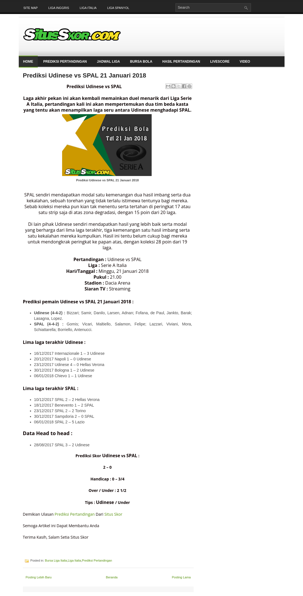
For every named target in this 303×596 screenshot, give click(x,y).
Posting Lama (181, 577)
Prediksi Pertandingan (65, 62)
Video (245, 62)
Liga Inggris (58, 8)
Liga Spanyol (118, 8)
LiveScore (219, 62)
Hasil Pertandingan (181, 62)
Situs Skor (113, 514)
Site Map (31, 8)
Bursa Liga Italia (56, 560)
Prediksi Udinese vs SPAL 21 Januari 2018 (84, 75)
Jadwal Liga (108, 62)
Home (28, 62)
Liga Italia (88, 8)
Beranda (112, 577)
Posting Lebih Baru (39, 577)
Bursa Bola (141, 62)
